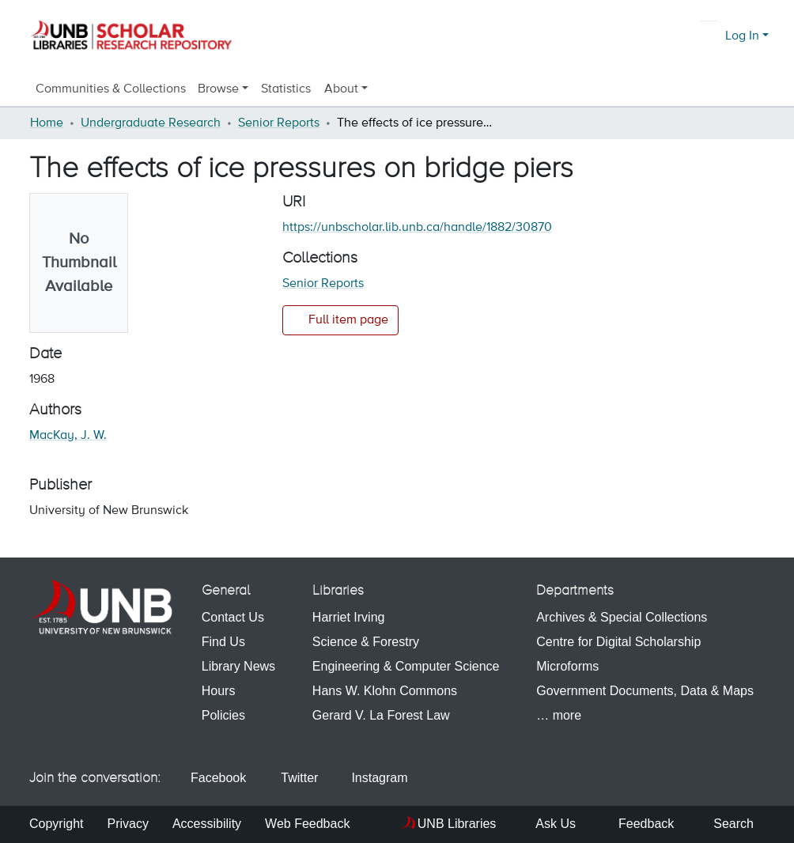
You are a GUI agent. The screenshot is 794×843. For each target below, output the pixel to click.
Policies (223, 715)
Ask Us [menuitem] (548, 823)
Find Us (223, 641)
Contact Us (233, 617)
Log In (742, 36)
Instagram (372, 777)
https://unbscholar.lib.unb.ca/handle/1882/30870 (417, 227)
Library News (238, 666)
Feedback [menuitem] (636, 823)
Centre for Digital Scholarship (618, 641)
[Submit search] (710, 36)
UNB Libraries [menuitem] (457, 823)
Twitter (291, 777)
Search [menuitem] (726, 823)
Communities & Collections (111, 89)
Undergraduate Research (151, 123)
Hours (219, 690)
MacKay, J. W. (68, 435)
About (342, 89)
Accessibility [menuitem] (206, 823)
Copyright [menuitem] (56, 823)
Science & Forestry (365, 641)
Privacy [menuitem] (127, 823)
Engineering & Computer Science (406, 666)
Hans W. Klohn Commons (384, 690)
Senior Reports (278, 123)
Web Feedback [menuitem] (307, 823)
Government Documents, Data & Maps (645, 690)
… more (558, 715)
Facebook (213, 777)
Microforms (567, 666)
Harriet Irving (348, 617)
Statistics (287, 89)
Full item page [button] (340, 319)
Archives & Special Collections (621, 617)
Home (46, 123)
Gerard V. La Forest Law (381, 715)
